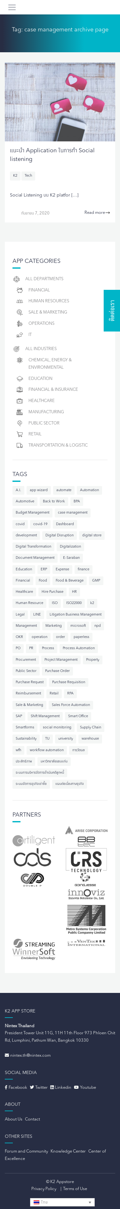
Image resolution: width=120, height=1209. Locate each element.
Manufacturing (40, 412)
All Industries (34, 349)
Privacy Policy (43, 1189)
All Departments (37, 279)
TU (47, 739)
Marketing (53, 626)
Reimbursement (28, 693)
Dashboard (65, 524)
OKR (19, 637)
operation (39, 637)
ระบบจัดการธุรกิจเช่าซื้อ (31, 784)
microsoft (78, 626)
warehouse (90, 739)
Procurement (26, 660)
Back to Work (54, 501)
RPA (70, 693)
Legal (20, 615)
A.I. (18, 490)
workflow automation (47, 750)
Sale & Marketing (41, 312)
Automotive (25, 501)
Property (92, 660)
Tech (28, 176)
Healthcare (35, 401)
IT (24, 335)
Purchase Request (30, 682)
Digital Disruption (59, 535)
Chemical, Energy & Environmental (44, 363)
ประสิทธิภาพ (24, 761)
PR (31, 648)
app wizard (39, 490)
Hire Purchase (52, 592)
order (60, 637)
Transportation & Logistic (52, 445)
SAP (19, 716)
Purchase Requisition (68, 682)
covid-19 (40, 524)
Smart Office (78, 716)
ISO (55, 603)
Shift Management (45, 716)
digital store (91, 535)
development (26, 535)
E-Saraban (71, 558)
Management (26, 626)
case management (72, 513)
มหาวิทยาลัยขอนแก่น (54, 761)
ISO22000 (74, 603)
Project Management (60, 660)
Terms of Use (75, 1189)
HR (74, 592)
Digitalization (70, 547)
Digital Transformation (33, 547)
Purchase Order (57, 671)
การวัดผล (78, 750)
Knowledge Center (68, 1151)
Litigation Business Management (75, 615)
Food (43, 581)
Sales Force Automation (71, 705)
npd (97, 626)
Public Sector (38, 423)
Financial (33, 290)
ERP (44, 569)
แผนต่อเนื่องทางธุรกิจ (69, 784)
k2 (92, 603)
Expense (62, 569)
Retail (29, 434)
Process (48, 648)
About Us (13, 1119)
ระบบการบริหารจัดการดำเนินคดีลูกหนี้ (40, 773)
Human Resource (29, 603)
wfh (18, 750)
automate (63, 490)
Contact (32, 1119)
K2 (15, 176)
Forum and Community (26, 1151)
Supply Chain (90, 727)
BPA (77, 501)
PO (18, 648)
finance (83, 569)
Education (34, 379)
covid (20, 524)
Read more (97, 212)
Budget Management (32, 513)
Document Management (35, 558)
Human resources (42, 301)
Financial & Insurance (47, 390)
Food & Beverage (70, 581)
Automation (89, 490)
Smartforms (25, 727)
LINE (37, 615)
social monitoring (57, 727)
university (65, 739)
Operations (35, 324)
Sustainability (26, 739)
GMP (96, 581)
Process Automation (79, 648)
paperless (81, 637)
